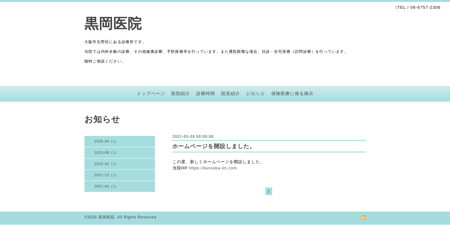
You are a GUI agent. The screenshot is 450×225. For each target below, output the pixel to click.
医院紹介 (180, 93)
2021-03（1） (106, 186)
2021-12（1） (106, 175)
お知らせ (255, 93)
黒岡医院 (113, 24)
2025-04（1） (106, 141)
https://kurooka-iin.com (213, 168)
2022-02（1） (106, 164)
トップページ (151, 93)
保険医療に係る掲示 (292, 93)
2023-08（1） (106, 152)
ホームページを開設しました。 (213, 146)
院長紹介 (230, 93)
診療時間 (205, 93)
